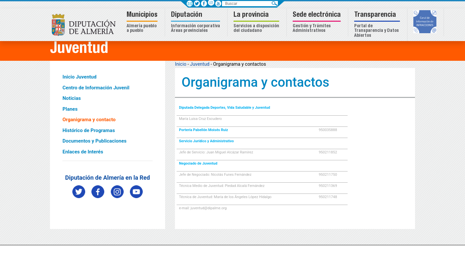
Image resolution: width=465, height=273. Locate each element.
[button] (143, 22)
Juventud (199, 64)
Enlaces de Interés (82, 152)
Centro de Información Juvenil (95, 88)
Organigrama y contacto (89, 120)
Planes (70, 109)
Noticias (71, 98)
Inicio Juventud (79, 77)
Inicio (180, 64)
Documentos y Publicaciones (94, 141)
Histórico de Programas (88, 130)
